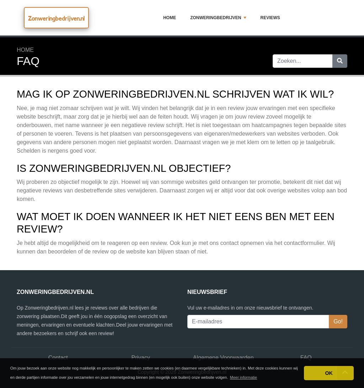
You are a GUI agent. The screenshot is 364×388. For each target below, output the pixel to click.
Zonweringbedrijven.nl (56, 18)
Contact (58, 358)
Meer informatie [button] (243, 377)
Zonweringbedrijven (218, 17)
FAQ (306, 358)
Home (169, 17)
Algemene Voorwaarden (223, 358)
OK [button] (329, 373)
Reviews (270, 17)
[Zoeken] (339, 61)
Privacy (141, 358)
